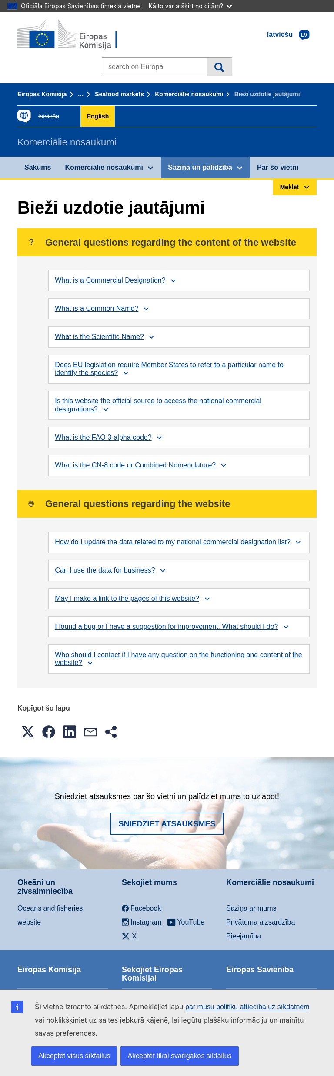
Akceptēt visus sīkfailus (74, 1056)
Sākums (37, 167)
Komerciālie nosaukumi (189, 94)
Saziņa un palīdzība (200, 167)
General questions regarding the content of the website (159, 242)
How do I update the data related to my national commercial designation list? (173, 542)
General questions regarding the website (126, 504)
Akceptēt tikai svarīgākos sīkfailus (179, 1056)
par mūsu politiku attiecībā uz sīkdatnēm (247, 1006)
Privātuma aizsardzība (260, 922)
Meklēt (219, 67)
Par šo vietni (277, 167)
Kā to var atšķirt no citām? (190, 6)
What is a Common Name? (96, 308)
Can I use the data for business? (105, 570)
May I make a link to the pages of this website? (127, 598)
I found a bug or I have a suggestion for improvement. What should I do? (166, 626)
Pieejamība (243, 936)
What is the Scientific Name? (99, 336)
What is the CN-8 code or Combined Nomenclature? (135, 465)
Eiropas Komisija (42, 94)
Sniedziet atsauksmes (166, 823)
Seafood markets (119, 94)
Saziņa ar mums (251, 908)
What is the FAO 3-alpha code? (103, 437)
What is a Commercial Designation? (110, 280)
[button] (28, 731)
